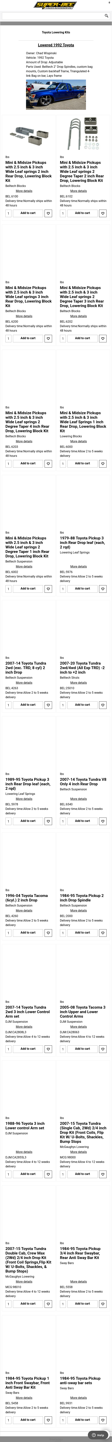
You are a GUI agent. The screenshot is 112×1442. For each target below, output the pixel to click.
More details (24, 191)
